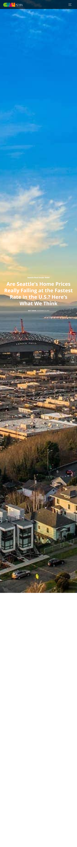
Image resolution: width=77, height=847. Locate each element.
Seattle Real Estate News (38, 277)
